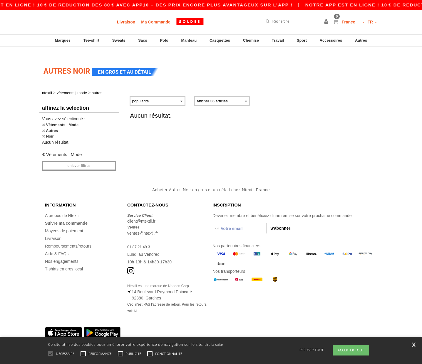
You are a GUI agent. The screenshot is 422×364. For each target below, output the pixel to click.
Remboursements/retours (68, 237)
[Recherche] (291, 21)
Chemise (251, 40)
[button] (327, 22)
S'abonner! (281, 219)
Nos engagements (61, 252)
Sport (302, 40)
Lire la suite (214, 344)
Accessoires (331, 40)
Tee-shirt (91, 40)
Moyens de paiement (64, 222)
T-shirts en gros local (64, 260)
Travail (278, 40)
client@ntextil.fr (141, 212)
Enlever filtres (79, 157)
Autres (361, 40)
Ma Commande (155, 22)
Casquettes (220, 40)
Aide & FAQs (56, 245)
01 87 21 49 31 (141, 238)
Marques (63, 40)
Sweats (118, 40)
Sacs (142, 40)
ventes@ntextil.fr (142, 224)
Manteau (189, 40)
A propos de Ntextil (62, 206)
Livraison (126, 22)
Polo (164, 40)
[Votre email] (239, 219)
